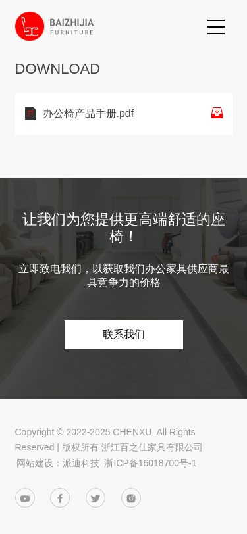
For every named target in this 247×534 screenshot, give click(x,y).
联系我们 (124, 334)
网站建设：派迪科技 (57, 463)
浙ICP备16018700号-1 (150, 463)
